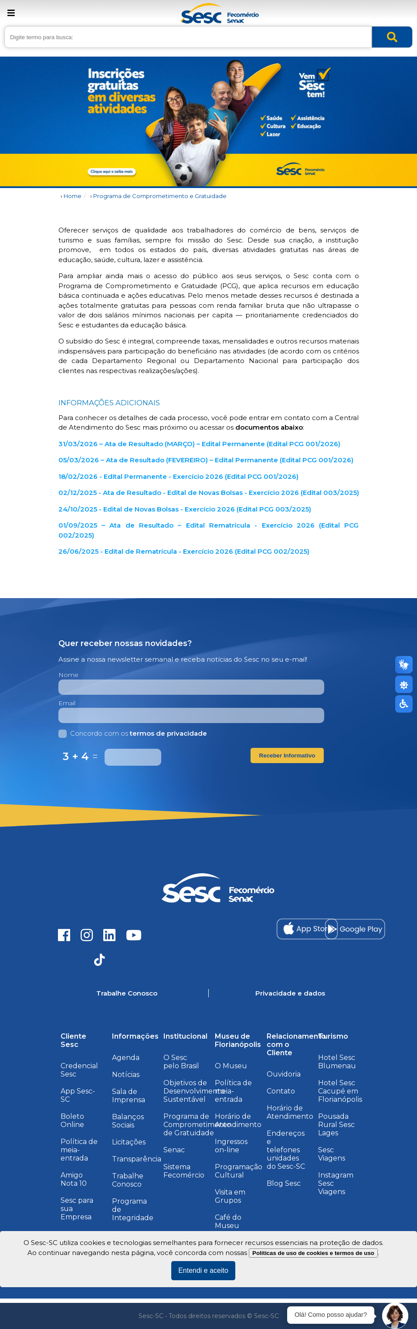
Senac (174, 1150)
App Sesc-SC (78, 1095)
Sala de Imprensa (128, 1095)
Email (66, 703)
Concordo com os (132, 733)
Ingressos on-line (231, 1145)
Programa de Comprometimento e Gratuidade (160, 195)
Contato (281, 1091)
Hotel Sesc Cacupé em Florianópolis (340, 1091)
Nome (68, 675)
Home (72, 195)
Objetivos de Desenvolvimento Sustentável (194, 1091)
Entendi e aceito (203, 1270)
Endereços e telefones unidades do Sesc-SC (286, 1150)
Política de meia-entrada (79, 1149)
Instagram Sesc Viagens (335, 1183)
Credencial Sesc (79, 1070)
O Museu (231, 1066)
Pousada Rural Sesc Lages (336, 1124)
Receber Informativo (287, 755)
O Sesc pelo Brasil (181, 1061)
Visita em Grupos (230, 1196)
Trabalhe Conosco (127, 1180)
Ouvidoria (284, 1074)
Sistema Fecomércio (183, 1171)
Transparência (136, 1159)
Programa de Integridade (132, 1209)
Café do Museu (228, 1221)
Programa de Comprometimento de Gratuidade (197, 1124)
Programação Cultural (238, 1171)
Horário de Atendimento (238, 1120)
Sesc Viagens (331, 1154)
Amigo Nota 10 (74, 1179)
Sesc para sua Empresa (77, 1208)
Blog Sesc (284, 1183)
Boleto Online (72, 1120)
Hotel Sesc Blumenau (337, 1061)
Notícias (125, 1074)
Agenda (125, 1057)
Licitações (129, 1142)
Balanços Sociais (128, 1121)
